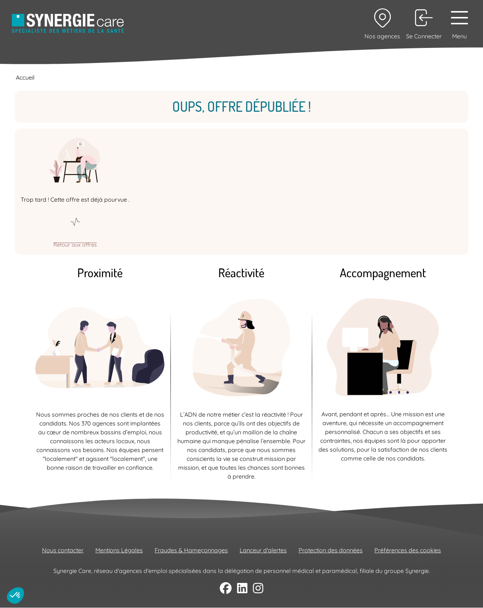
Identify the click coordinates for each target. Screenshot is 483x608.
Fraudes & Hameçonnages (191, 550)
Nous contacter (63, 550)
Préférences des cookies (407, 550)
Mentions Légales (119, 550)
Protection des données (331, 550)
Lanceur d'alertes (263, 550)
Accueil (25, 77)
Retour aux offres (75, 244)
